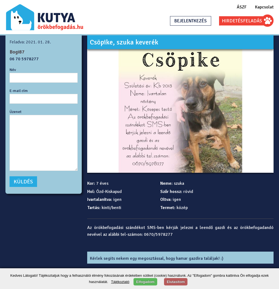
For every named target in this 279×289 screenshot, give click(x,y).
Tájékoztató (120, 282)
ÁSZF (242, 7)
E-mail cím (19, 90)
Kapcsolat (264, 7)
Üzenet (16, 111)
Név (13, 69)
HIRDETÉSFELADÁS (242, 21)
